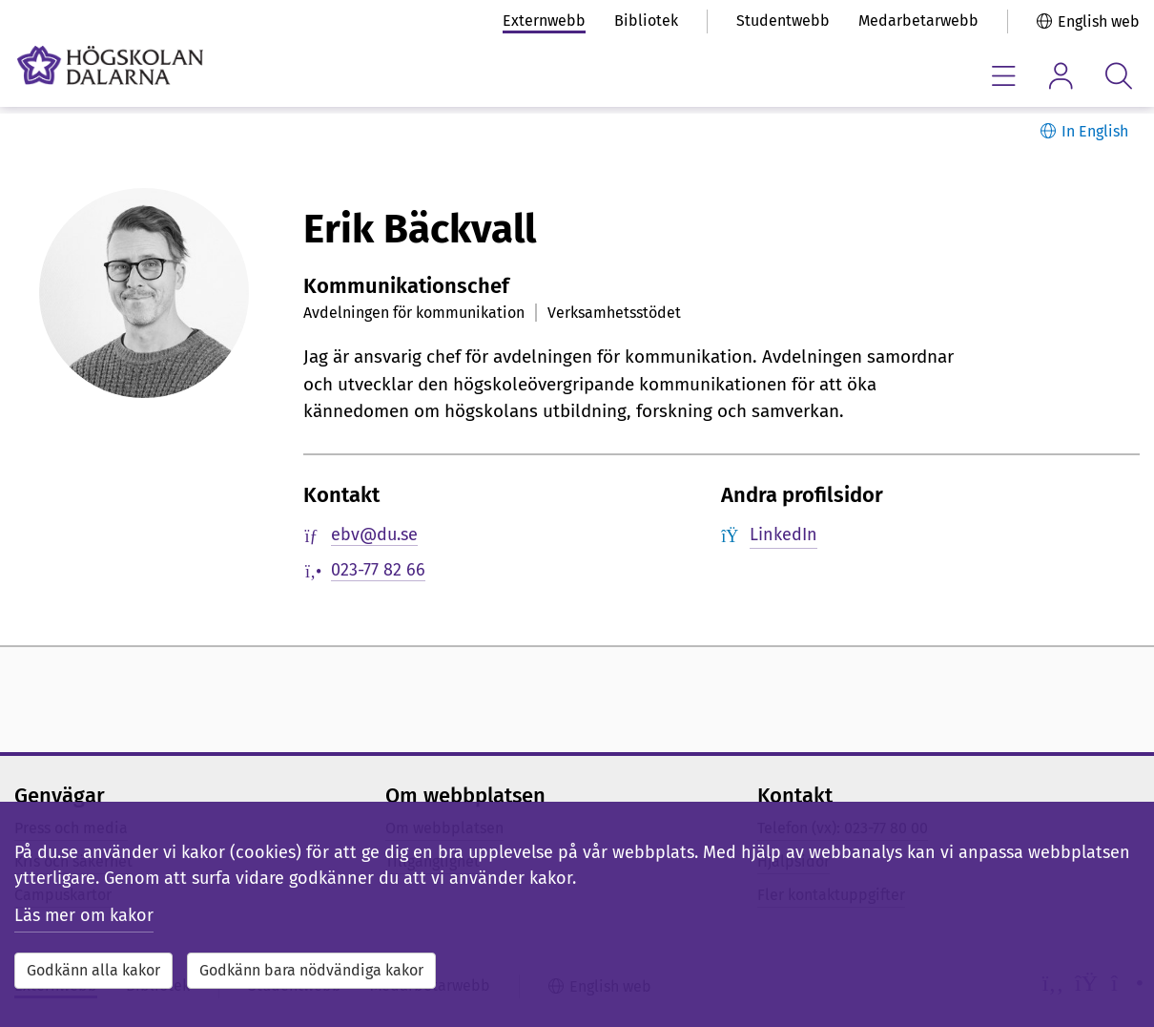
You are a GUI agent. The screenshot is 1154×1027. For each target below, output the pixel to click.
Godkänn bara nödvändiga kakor (311, 970)
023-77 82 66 (378, 569)
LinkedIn (783, 534)
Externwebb (544, 20)
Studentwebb (783, 20)
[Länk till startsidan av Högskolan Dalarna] (110, 65)
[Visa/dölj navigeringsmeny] (1003, 75)
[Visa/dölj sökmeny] (1118, 75)
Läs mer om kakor (84, 915)
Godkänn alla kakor (93, 970)
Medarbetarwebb (918, 20)
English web (1099, 21)
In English (1094, 131)
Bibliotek (646, 20)
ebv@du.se (374, 534)
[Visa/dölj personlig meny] (1061, 75)
